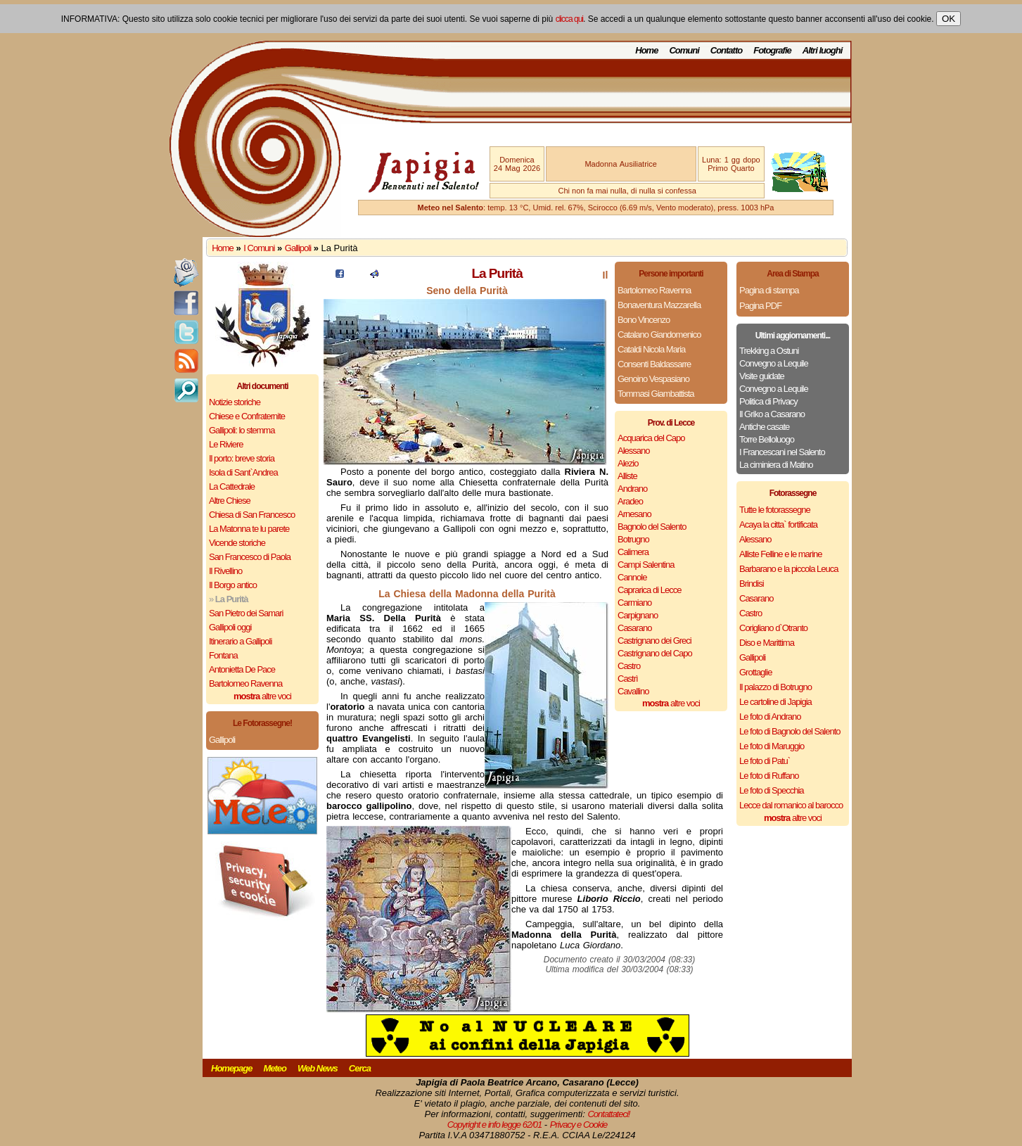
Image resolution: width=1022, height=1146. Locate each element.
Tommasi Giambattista (656, 393)
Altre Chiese (229, 500)
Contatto (726, 50)
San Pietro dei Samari (246, 613)
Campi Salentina (646, 564)
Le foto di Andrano (770, 716)
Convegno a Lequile (773, 363)
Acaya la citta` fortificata (778, 524)
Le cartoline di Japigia (775, 701)
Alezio (628, 463)
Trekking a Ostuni (768, 350)
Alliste (627, 476)
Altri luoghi (823, 50)
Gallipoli (298, 248)
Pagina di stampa (768, 290)
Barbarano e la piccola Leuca (788, 569)
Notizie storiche (234, 402)
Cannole (632, 577)
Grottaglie (755, 672)
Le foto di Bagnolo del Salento (789, 731)
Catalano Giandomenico (659, 334)
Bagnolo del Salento (652, 526)
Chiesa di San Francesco (252, 514)
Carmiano (634, 602)
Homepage (231, 1068)
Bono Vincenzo (644, 319)
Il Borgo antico (233, 585)
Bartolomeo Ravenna (245, 683)
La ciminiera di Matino (775, 464)
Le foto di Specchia (771, 790)
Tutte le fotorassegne (774, 509)
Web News (318, 1068)
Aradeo (630, 501)
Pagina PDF (760, 305)
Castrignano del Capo (655, 653)
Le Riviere (226, 444)
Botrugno (633, 539)
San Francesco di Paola (249, 557)
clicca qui (569, 19)
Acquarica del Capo (651, 438)
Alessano (633, 450)
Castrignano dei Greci (654, 640)
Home (646, 50)
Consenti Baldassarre (654, 364)
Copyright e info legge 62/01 (494, 1124)
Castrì (628, 678)
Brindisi (751, 583)
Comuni (683, 50)
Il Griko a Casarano (772, 414)
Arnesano (634, 514)
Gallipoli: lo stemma (241, 430)
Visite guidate (761, 376)
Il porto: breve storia (241, 458)
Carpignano (638, 615)
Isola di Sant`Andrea (243, 472)
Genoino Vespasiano (653, 379)
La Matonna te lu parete (249, 528)
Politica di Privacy (768, 401)
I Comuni (258, 248)
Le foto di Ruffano (768, 775)
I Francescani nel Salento (782, 452)
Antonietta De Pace (242, 669)
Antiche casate (764, 426)
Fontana (223, 655)
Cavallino (633, 691)
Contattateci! (608, 1114)
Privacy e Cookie (579, 1124)
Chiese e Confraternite (247, 416)
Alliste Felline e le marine (780, 554)
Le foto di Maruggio (771, 746)
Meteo (274, 1068)
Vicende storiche (237, 542)
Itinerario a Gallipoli (240, 641)
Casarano (634, 628)
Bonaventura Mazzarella (659, 305)
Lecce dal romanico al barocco (791, 805)
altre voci (262, 696)
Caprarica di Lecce (649, 590)
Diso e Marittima (766, 642)
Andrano (632, 488)
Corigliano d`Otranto (773, 628)
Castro (629, 666)
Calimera (633, 552)
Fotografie (772, 50)
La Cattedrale (232, 486)
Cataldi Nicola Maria (651, 349)
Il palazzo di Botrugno (775, 687)
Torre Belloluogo (766, 439)
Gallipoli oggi (230, 627)
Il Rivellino (225, 571)
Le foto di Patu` (764, 761)
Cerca (360, 1068)
